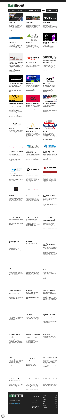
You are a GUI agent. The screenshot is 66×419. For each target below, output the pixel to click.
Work (18, 10)
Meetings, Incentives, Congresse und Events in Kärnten (49, 244)
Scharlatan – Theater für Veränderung (49, 315)
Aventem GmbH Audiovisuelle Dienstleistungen (16, 63)
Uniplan (11, 357)
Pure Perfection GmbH (14, 313)
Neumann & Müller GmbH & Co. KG (49, 268)
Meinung (44, 405)
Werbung (23, 0)
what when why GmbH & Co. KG (32, 379)
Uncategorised (45, 407)
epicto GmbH (12, 128)
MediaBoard (29, 241)
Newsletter (28, 0)
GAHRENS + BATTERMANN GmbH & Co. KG (49, 152)
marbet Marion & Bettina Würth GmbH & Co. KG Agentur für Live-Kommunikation (50, 219)
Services (31, 10)
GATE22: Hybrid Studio (14, 173)
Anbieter (43, 10)
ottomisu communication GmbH (15, 291)
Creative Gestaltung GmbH (32, 103)
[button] (56, 10)
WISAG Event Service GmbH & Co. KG (50, 379)
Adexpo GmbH (29, 22)
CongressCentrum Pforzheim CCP (16, 104)
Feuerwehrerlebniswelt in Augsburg (49, 130)
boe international (30, 83)
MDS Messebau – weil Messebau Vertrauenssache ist (15, 243)
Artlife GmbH (29, 42)
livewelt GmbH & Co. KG (14, 217)
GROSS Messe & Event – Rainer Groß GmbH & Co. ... (32, 174)
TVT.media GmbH (47, 334)
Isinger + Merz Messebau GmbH (49, 174)
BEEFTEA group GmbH (31, 62)
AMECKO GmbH (12, 42)
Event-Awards (37, 10)
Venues (21, 10)
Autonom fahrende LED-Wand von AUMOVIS (50, 43)
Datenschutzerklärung (53, 415)
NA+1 (27, 268)
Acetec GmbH (12, 22)
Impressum (46, 415)
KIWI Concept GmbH (30, 194)
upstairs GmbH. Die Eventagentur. (30, 359)
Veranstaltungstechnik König (50, 357)
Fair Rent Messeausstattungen (31, 130)
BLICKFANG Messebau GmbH (16, 83)
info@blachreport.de (16, 403)
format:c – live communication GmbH (31, 152)
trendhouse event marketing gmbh (33, 335)
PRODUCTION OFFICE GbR (49, 290)
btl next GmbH (46, 83)
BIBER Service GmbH (47, 62)
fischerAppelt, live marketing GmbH (16, 152)
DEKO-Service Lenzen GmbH (49, 103)
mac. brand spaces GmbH (32, 217)
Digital (26, 10)
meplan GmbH (12, 268)
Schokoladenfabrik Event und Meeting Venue (16, 335)
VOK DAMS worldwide (14, 378)
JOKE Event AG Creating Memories (14, 194)
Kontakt (19, 0)
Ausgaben (49, 10)
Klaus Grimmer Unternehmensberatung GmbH (49, 195)
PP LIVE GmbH (29, 290)
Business (13, 10)
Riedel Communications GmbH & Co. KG (31, 313)
